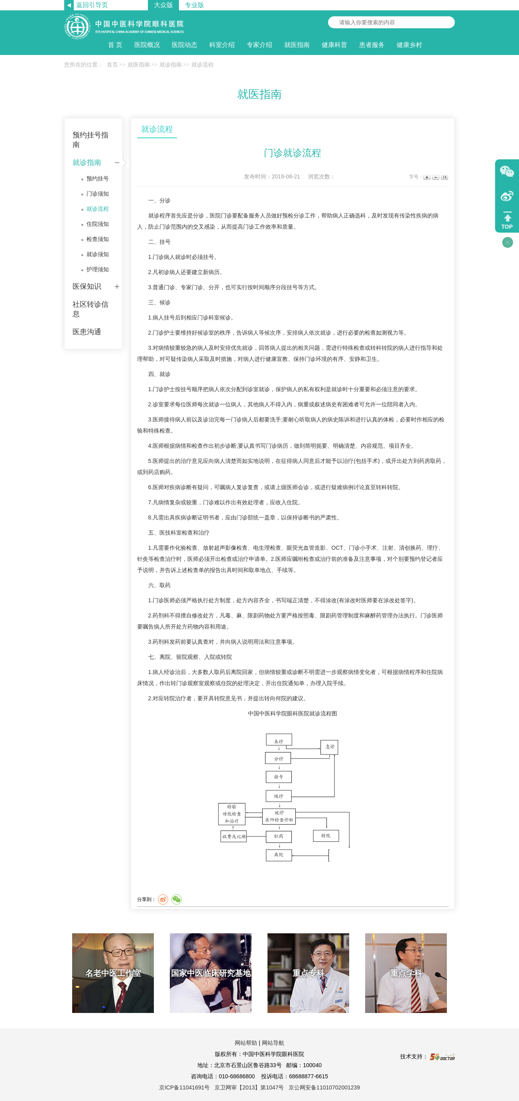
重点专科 (308, 973)
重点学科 (406, 973)
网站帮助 (246, 1043)
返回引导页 (92, 5)
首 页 (115, 44)
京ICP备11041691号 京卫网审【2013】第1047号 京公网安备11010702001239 (259, 1087)
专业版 (194, 5)
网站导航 (273, 1043)
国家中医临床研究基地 (211, 973)
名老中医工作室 (113, 973)
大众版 (163, 5)
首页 (112, 65)
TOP (507, 226)
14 (443, 177)
